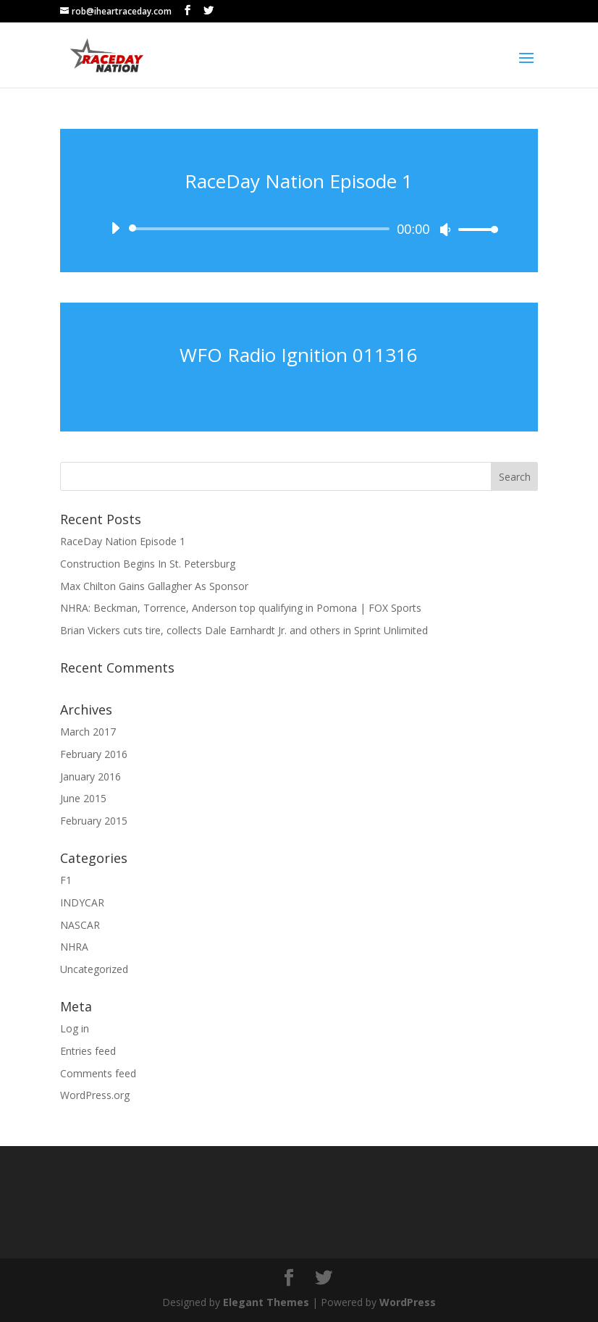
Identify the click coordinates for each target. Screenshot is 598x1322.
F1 (66, 880)
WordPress (407, 1302)
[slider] (262, 228)
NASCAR (80, 925)
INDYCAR (82, 902)
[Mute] (445, 229)
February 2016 (93, 754)
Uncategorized (94, 969)
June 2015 (83, 798)
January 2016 (90, 776)
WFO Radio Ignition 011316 (299, 355)
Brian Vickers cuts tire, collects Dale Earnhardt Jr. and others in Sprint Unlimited (244, 630)
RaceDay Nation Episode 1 (299, 181)
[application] (299, 229)
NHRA (74, 946)
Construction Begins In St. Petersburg (147, 564)
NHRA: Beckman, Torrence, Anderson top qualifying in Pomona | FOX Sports (240, 608)
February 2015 (93, 821)
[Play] (115, 228)
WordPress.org (95, 1095)
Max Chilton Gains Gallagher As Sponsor (154, 586)
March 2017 (88, 731)
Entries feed (88, 1051)
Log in (74, 1028)
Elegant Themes (266, 1302)
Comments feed (98, 1073)
